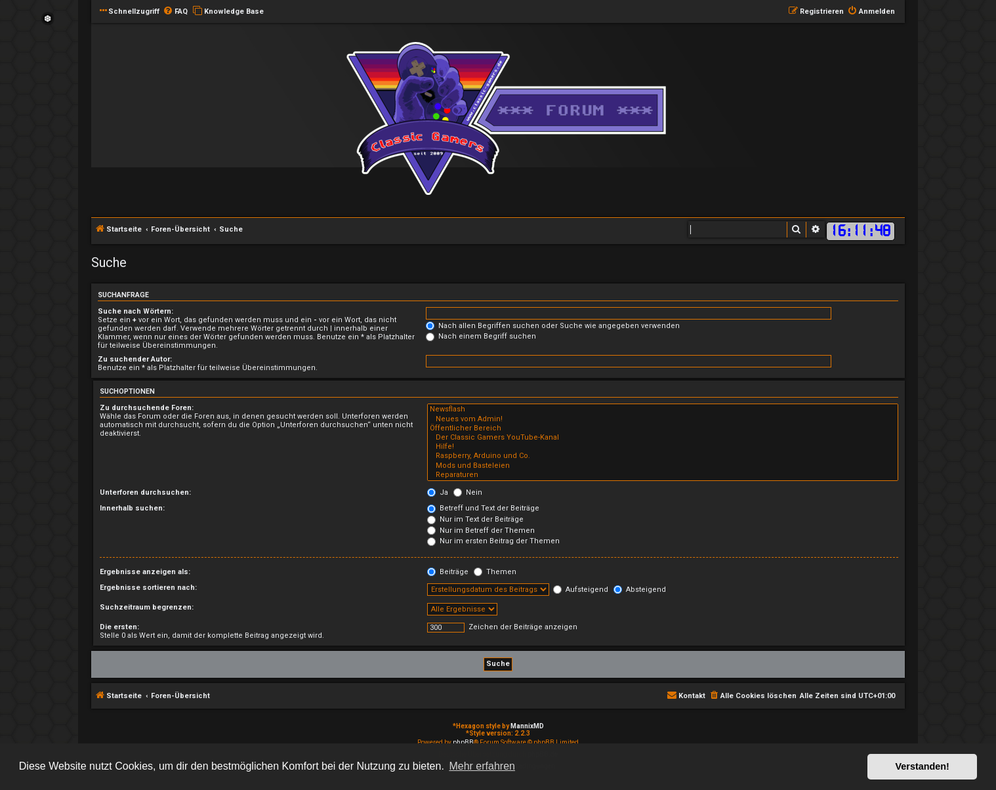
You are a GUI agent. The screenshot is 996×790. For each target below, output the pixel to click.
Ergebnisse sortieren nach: (148, 587)
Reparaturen (662, 475)
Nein (467, 492)
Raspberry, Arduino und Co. (662, 456)
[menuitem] (175, 12)
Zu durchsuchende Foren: (147, 408)
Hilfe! (662, 446)
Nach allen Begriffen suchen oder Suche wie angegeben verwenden (553, 326)
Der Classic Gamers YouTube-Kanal (662, 437)
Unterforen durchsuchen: (145, 492)
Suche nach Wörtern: (135, 311)
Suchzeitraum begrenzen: (147, 607)
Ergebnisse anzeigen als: (145, 572)
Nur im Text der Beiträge (475, 519)
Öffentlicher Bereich (662, 428)
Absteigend (639, 589)
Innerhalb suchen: (132, 508)
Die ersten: (119, 627)
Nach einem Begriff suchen (481, 336)
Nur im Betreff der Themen (481, 530)
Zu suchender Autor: (135, 359)
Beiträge (447, 572)
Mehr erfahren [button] (482, 766)
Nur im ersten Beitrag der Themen (493, 541)
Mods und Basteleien (662, 465)
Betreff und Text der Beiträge (483, 508)
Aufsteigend (580, 589)
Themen (495, 572)
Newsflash (662, 409)
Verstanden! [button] (922, 766)
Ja (437, 492)
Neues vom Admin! (662, 419)
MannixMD (527, 726)
